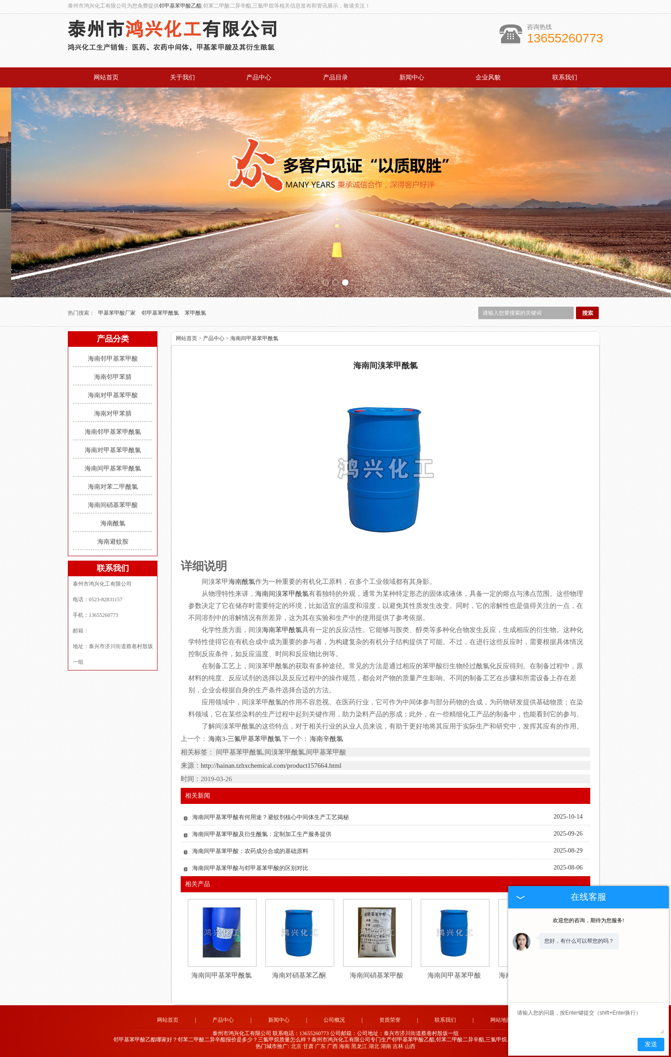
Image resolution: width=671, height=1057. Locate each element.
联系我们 (564, 77)
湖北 (374, 1046)
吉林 (398, 1046)
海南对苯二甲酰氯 (113, 486)
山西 (410, 1046)
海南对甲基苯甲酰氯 (113, 450)
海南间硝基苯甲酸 (113, 505)
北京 (296, 1046)
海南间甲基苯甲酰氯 (113, 468)
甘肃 (308, 1046)
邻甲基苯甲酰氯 (160, 313)
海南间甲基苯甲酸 (454, 975)
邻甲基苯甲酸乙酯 (180, 6)
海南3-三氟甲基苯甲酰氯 (244, 738)
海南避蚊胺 (112, 541)
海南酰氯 (112, 523)
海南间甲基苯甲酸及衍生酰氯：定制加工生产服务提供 (261, 834)
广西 (332, 1046)
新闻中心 (411, 77)
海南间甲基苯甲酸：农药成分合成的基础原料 (250, 851)
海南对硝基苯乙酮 (299, 975)
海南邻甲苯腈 (113, 377)
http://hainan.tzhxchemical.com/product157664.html (271, 765)
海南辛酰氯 (326, 738)
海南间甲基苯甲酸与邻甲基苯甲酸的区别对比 (250, 868)
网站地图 (501, 1020)
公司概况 (334, 1020)
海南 (344, 1046)
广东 (320, 1046)
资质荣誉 (390, 1020)
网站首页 (106, 77)
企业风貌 (488, 77)
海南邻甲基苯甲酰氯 (113, 432)
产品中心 (258, 77)
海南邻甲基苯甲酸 (113, 358)
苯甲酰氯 (195, 313)
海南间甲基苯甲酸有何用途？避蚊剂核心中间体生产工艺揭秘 (270, 817)
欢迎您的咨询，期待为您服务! (588, 920)
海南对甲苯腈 (113, 413)
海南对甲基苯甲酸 (113, 395)
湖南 (386, 1046)
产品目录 (335, 77)
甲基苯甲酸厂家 (117, 313)
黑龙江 (359, 1046)
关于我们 (182, 77)
